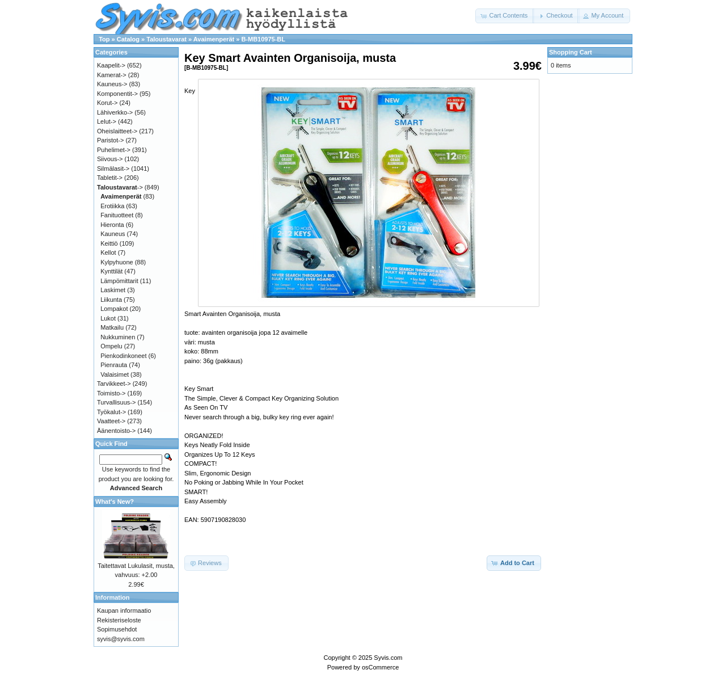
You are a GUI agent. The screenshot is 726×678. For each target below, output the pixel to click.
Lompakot (114, 308)
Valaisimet (114, 374)
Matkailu (112, 327)
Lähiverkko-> (115, 112)
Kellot (108, 252)
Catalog (128, 39)
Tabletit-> (110, 177)
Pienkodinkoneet (123, 355)
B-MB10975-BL (263, 39)
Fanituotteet (116, 215)
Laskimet (112, 290)
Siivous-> (110, 158)
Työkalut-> (111, 412)
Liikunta (111, 299)
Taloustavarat (166, 39)
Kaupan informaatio (124, 610)
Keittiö (109, 243)
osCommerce (380, 667)
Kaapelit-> (111, 65)
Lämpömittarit (119, 280)
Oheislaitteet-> (117, 131)
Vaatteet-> (111, 421)
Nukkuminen (117, 337)
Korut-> (107, 102)
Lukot (108, 318)
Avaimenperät (213, 39)
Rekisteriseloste (119, 620)
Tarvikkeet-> (114, 383)
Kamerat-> (111, 74)
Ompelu (111, 346)
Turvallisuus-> (116, 402)
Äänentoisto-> (116, 430)
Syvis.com (388, 657)
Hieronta (112, 224)
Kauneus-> (112, 84)
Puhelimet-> (113, 149)
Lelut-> (106, 121)
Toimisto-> (111, 393)
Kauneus (112, 233)
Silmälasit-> (113, 168)
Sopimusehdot (117, 629)
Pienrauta (113, 364)
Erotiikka (112, 206)
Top (104, 39)
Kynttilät (111, 271)
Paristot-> (110, 140)
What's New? (114, 501)
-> (120, 187)
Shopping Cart (570, 52)
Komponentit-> (117, 93)
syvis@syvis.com (121, 638)
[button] (504, 16)
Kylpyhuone (116, 262)
